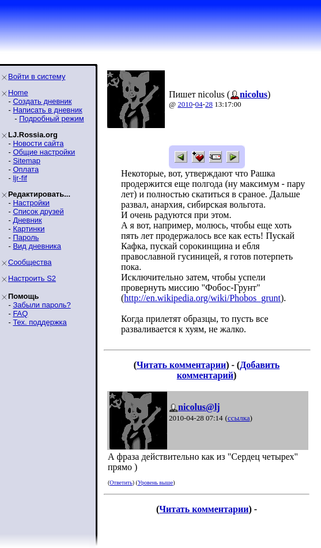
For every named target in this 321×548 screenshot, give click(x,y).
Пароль (26, 237)
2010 (185, 104)
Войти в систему (36, 76)
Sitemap (26, 160)
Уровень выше (155, 482)
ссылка (239, 418)
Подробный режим (51, 118)
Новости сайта (38, 143)
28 (209, 104)
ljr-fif (20, 178)
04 (199, 104)
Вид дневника (37, 246)
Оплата (26, 169)
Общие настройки (44, 152)
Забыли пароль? (41, 305)
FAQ (20, 313)
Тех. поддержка (39, 322)
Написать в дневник (47, 110)
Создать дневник (42, 101)
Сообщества (30, 262)
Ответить (120, 482)
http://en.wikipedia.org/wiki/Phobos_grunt (202, 298)
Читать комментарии (181, 365)
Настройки (31, 202)
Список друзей (38, 211)
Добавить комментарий (228, 370)
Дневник (27, 220)
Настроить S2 (32, 278)
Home (18, 92)
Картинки (28, 228)
